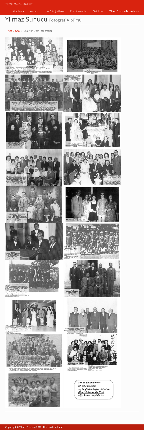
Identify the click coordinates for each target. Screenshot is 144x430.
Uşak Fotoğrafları (54, 11)
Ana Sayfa (14, 30)
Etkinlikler (98, 11)
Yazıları (34, 11)
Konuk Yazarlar (78, 11)
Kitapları (18, 11)
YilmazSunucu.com (19, 3)
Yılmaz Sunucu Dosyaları (124, 11)
